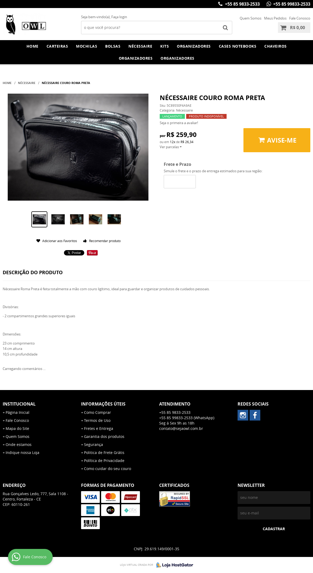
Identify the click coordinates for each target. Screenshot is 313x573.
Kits (164, 46)
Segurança (93, 444)
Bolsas (112, 46)
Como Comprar (97, 412)
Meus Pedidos (275, 18)
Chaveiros (275, 46)
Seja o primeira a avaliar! (179, 122)
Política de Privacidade (104, 460)
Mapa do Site (17, 428)
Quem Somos (250, 18)
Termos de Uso (97, 420)
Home (32, 46)
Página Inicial (17, 412)
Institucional (19, 404)
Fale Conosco (299, 18)
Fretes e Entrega (98, 428)
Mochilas (86, 46)
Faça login (119, 16)
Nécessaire (140, 46)
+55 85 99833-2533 (291, 4)
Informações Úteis (103, 404)
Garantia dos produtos (104, 436)
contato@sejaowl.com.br (181, 428)
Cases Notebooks (238, 46)
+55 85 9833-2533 (242, 4)
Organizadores (194, 46)
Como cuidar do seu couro (107, 468)
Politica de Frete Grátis (104, 452)
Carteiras (57, 46)
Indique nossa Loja (22, 452)
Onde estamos (19, 444)
